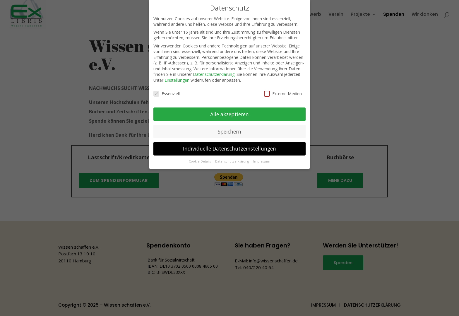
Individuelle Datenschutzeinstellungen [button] (229, 144)
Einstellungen (177, 76)
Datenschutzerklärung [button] (232, 157)
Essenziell (166, 89)
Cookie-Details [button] (200, 157)
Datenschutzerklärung (213, 70)
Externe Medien (283, 89)
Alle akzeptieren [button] (229, 109)
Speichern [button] (229, 127)
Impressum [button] (261, 157)
